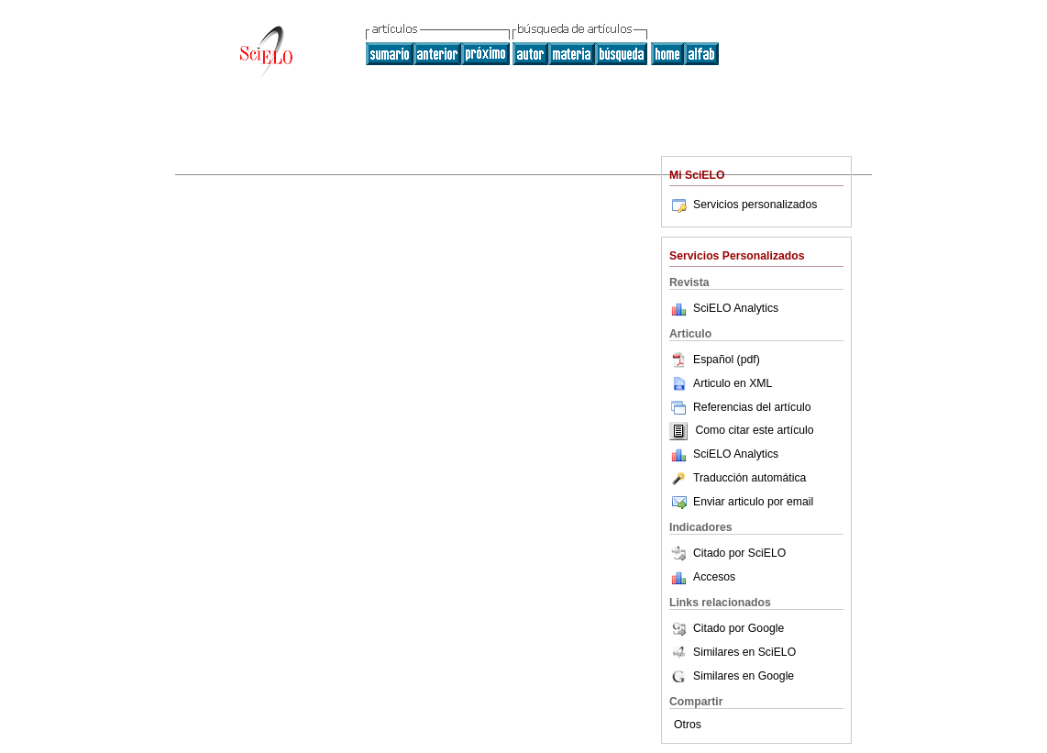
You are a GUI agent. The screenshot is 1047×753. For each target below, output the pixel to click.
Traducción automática (737, 477)
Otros (687, 724)
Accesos (714, 576)
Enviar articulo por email (741, 501)
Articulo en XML (720, 383)
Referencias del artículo (740, 407)
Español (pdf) (714, 359)
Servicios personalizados (743, 204)
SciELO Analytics (735, 308)
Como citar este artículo (754, 431)
